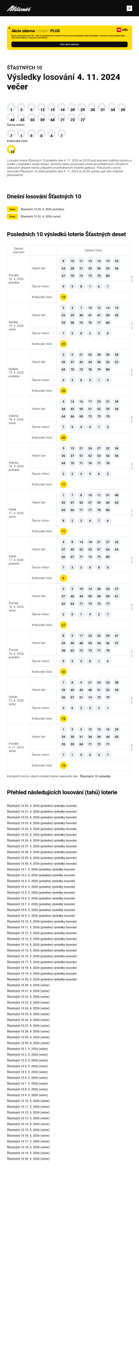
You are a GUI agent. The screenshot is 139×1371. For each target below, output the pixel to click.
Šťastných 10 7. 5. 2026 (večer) (27, 1281)
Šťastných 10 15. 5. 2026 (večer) (28, 1328)
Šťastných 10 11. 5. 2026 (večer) (28, 1304)
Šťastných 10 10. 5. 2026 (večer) (28, 1299)
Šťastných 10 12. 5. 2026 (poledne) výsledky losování (42, 1131)
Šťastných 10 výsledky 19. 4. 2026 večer (115, 382)
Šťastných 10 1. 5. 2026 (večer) (27, 1247)
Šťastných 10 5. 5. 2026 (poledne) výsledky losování (41, 1090)
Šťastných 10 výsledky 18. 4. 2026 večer (115, 506)
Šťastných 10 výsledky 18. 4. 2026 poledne (115, 567)
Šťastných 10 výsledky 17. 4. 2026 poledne (115, 691)
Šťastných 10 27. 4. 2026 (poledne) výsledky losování (42, 1044)
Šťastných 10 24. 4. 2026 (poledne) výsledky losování (42, 1027)
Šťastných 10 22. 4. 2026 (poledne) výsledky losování (42, 1015)
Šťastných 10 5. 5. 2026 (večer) (27, 1270)
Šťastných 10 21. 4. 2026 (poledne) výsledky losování (42, 1009)
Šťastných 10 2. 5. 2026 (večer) (27, 1252)
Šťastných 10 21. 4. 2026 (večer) (28, 1189)
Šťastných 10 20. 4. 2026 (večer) (41, 251)
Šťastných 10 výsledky (95, 974)
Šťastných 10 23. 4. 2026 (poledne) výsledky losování (42, 1021)
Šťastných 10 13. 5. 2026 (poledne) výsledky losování (42, 1137)
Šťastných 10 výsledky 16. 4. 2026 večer (115, 752)
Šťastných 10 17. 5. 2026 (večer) (28, 1339)
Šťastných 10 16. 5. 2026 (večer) (28, 1333)
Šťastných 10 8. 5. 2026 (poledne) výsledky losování (41, 1108)
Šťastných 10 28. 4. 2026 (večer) (28, 1229)
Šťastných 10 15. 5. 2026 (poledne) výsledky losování (42, 1148)
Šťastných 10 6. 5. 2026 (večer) (27, 1276)
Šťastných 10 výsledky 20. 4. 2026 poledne (115, 321)
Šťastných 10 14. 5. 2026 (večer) (28, 1322)
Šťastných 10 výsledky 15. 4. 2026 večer (115, 876)
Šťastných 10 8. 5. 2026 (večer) (27, 1287)
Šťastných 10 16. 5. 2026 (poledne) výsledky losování (42, 1154)
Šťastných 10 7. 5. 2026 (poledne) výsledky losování (41, 1102)
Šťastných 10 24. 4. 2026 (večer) (28, 1206)
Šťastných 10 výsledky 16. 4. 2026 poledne (115, 814)
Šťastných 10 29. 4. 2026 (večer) (28, 1235)
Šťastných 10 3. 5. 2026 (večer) (27, 1258)
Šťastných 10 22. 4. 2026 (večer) (28, 1194)
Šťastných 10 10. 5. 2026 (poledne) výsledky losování (42, 1119)
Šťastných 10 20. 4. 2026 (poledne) (42, 244)
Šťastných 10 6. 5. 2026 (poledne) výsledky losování (41, 1096)
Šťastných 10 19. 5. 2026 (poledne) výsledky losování (42, 1171)
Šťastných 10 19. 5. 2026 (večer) (28, 1351)
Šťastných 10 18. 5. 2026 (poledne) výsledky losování (42, 1166)
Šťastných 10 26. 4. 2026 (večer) (28, 1218)
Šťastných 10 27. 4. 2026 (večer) (28, 1223)
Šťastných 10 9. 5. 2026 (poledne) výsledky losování (41, 1113)
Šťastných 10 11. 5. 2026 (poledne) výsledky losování (42, 1125)
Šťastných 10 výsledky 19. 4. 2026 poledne (115, 444)
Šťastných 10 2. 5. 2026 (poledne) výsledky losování (41, 1073)
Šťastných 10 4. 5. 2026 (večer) (27, 1264)
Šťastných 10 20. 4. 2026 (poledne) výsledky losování (42, 1004)
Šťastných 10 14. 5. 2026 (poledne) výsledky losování (42, 1142)
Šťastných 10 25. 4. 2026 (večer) (28, 1212)
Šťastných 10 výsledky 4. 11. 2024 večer (115, 937)
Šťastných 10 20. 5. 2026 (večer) (28, 1357)
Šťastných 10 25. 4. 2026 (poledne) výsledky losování (42, 1032)
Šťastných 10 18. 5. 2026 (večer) (28, 1345)
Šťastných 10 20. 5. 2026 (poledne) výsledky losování (42, 1177)
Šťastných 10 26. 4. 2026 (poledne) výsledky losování (42, 1038)
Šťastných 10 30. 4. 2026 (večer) (28, 1241)
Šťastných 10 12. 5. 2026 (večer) (28, 1310)
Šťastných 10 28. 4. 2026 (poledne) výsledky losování (42, 1050)
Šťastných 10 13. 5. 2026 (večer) (28, 1316)
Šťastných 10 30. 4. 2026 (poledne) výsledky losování (42, 1061)
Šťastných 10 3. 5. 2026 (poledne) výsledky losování (41, 1079)
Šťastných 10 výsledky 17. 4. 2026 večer (115, 629)
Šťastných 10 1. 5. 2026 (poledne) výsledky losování (41, 1067)
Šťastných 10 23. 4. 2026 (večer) (28, 1200)
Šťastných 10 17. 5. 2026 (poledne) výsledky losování (42, 1160)
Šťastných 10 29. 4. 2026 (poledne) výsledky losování (42, 1056)
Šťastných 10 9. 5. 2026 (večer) (27, 1293)
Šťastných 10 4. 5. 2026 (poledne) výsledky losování (41, 1085)
